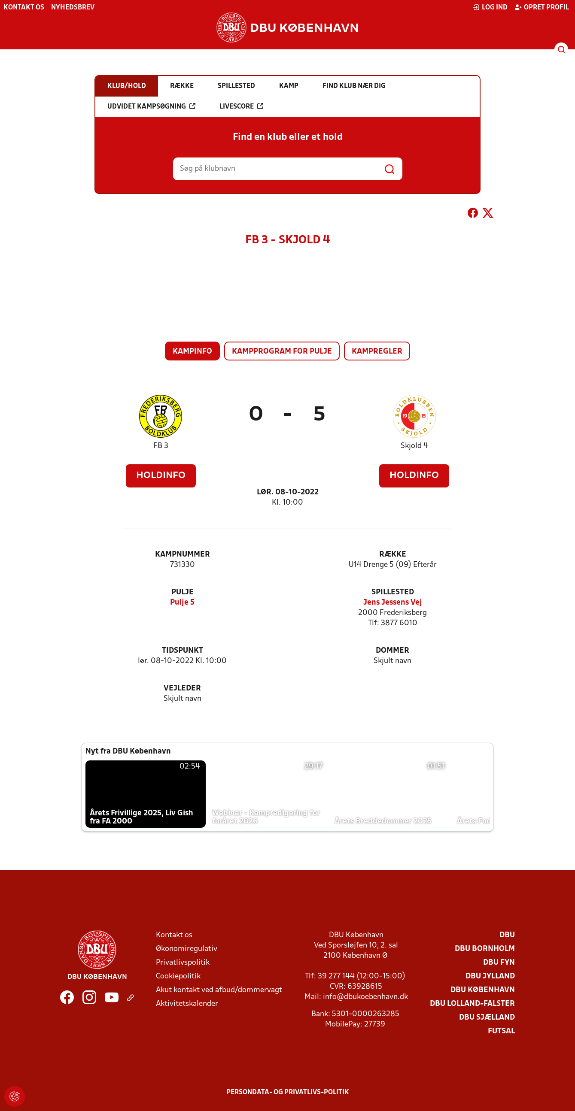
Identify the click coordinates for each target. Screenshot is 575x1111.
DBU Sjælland (487, 1017)
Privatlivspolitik (183, 962)
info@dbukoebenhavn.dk (365, 997)
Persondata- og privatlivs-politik (287, 1093)
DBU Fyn (499, 962)
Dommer (392, 650)
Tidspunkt (182, 650)
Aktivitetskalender (187, 1004)
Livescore (241, 106)
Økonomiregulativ (186, 949)
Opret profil (541, 7)
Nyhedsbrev (72, 8)
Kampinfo (192, 351)
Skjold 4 (414, 446)
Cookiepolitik (178, 976)
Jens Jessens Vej (392, 602)
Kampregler (377, 351)
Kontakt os (23, 8)
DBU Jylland (490, 976)
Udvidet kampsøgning (151, 106)
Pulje (182, 592)
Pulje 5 (182, 602)
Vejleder (182, 688)
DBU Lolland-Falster (472, 1004)
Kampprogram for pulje (282, 351)
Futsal (501, 1031)
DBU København (482, 990)
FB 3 (160, 446)
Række (392, 554)
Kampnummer (182, 554)
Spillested (392, 592)
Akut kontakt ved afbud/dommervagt (219, 990)
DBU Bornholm (485, 949)
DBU (507, 935)
